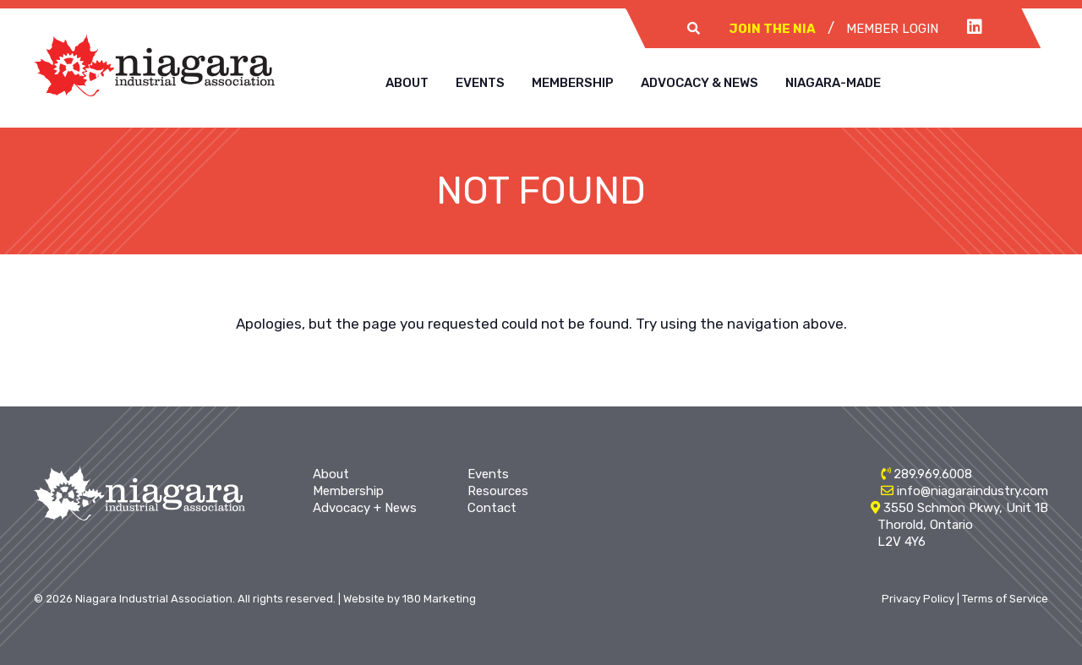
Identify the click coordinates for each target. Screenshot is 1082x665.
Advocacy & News (699, 82)
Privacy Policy (918, 598)
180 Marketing (439, 598)
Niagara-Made (833, 82)
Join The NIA (772, 28)
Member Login (892, 28)
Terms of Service (1005, 598)
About (407, 82)
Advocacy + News (365, 507)
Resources (497, 491)
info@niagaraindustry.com (972, 491)
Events (480, 82)
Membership (573, 82)
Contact (491, 507)
